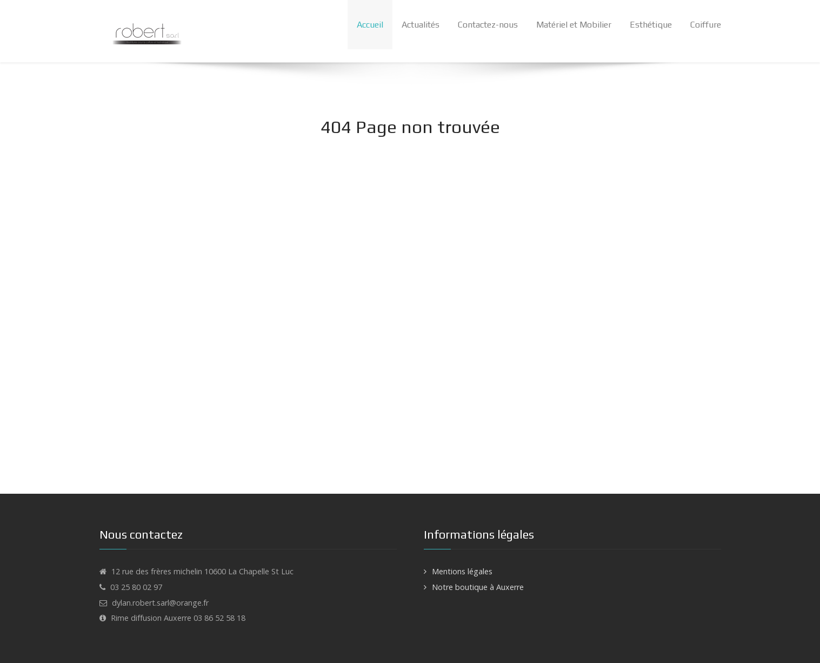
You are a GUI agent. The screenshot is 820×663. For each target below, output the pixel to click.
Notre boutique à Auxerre (478, 587)
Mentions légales (462, 571)
